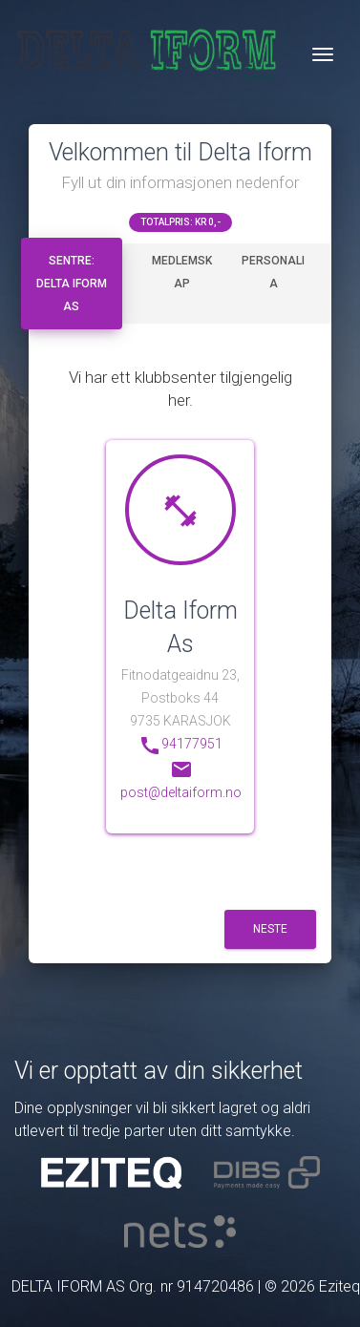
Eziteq (339, 1286)
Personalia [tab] (273, 272)
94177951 (180, 745)
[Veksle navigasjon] (323, 54)
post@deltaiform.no (181, 779)
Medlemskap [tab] (182, 272)
